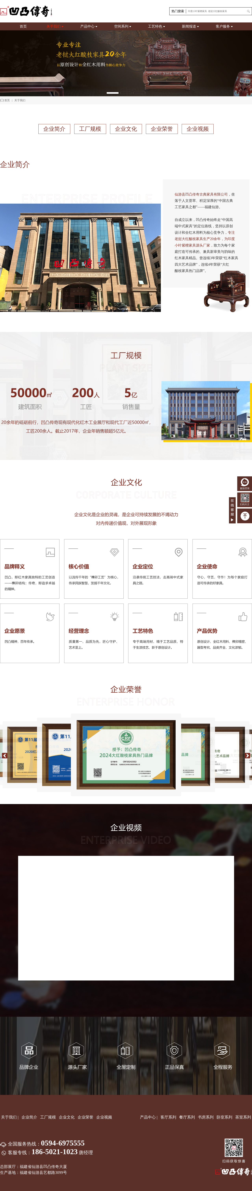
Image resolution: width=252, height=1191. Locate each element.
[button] (113, 93)
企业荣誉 (162, 129)
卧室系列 (224, 1117)
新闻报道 (189, 26)
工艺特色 (155, 26)
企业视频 (198, 129)
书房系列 (206, 1117)
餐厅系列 (187, 1117)
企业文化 (126, 129)
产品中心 (87, 26)
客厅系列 (168, 1117)
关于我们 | (10, 1117)
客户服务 (223, 26)
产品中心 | (149, 1117)
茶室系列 (243, 1117)
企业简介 (54, 129)
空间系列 (121, 26)
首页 (23, 26)
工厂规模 (90, 129)
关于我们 (53, 26)
